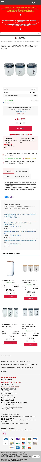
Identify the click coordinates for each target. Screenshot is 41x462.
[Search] (18, 33)
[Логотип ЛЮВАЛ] (20, 38)
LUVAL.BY (4, 428)
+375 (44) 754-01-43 (15, 218)
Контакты (30, 368)
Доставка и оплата (16, 361)
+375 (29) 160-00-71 (7, 379)
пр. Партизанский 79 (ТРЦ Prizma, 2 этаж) (14, 402)
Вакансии (4, 361)
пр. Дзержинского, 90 (8, 398)
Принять (36, 456)
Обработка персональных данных (13, 368)
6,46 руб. (20, 113)
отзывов (21, 430)
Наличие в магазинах (9, 101)
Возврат (27, 361)
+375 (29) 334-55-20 (7, 384)
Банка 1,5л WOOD (8, 280)
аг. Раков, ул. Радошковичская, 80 (12, 407)
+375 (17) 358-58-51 (7, 390)
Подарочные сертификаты (27, 364)
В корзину (10, 296)
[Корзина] (38, 2)
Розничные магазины (9, 364)
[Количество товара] (20, 123)
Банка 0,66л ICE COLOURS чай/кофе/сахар (29, 326)
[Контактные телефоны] (33, 2)
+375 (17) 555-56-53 (15, 235)
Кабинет (4, 371)
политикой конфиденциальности (11, 460)
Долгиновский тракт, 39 (8, 389)
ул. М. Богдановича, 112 (9, 393)
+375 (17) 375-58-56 (15, 226)
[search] (39, 33)
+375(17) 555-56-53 (20, 111)
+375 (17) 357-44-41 (15, 244)
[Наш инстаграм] (4, 433)
